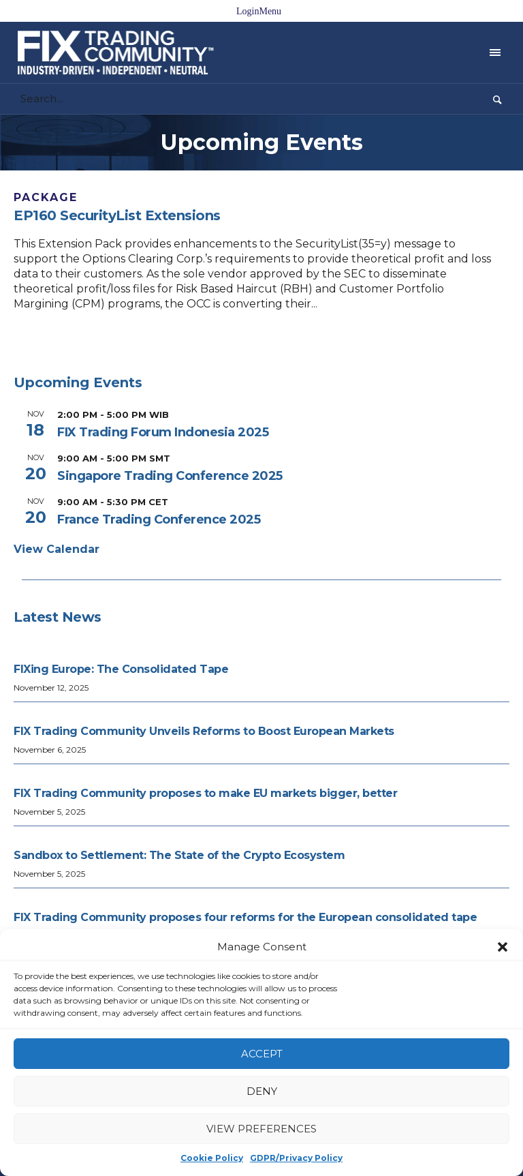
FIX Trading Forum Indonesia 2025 (162, 432)
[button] (502, 947)
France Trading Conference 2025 (158, 519)
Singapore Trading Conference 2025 (170, 475)
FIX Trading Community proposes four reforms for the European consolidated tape (245, 917)
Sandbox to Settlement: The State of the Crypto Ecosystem (179, 855)
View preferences (261, 1128)
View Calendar (56, 549)
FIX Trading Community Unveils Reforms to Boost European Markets (204, 731)
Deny (262, 1091)
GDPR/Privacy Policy (296, 1158)
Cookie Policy (211, 1158)
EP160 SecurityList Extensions (117, 215)
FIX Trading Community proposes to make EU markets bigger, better (206, 793)
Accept (262, 1053)
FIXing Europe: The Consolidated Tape (121, 669)
